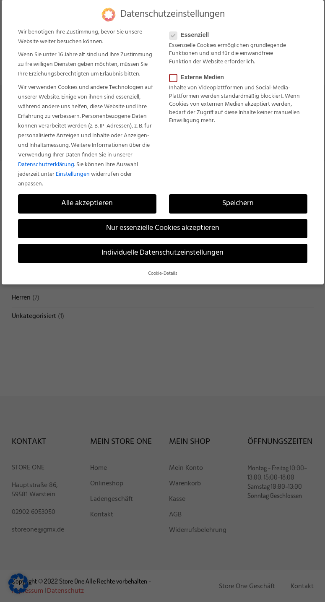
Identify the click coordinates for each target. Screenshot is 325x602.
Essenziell (192, 34)
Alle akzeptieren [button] (87, 203)
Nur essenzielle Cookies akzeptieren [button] (162, 228)
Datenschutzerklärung (46, 164)
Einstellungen (73, 174)
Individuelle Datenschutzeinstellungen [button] (162, 253)
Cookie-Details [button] (162, 273)
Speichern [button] (238, 203)
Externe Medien (199, 77)
